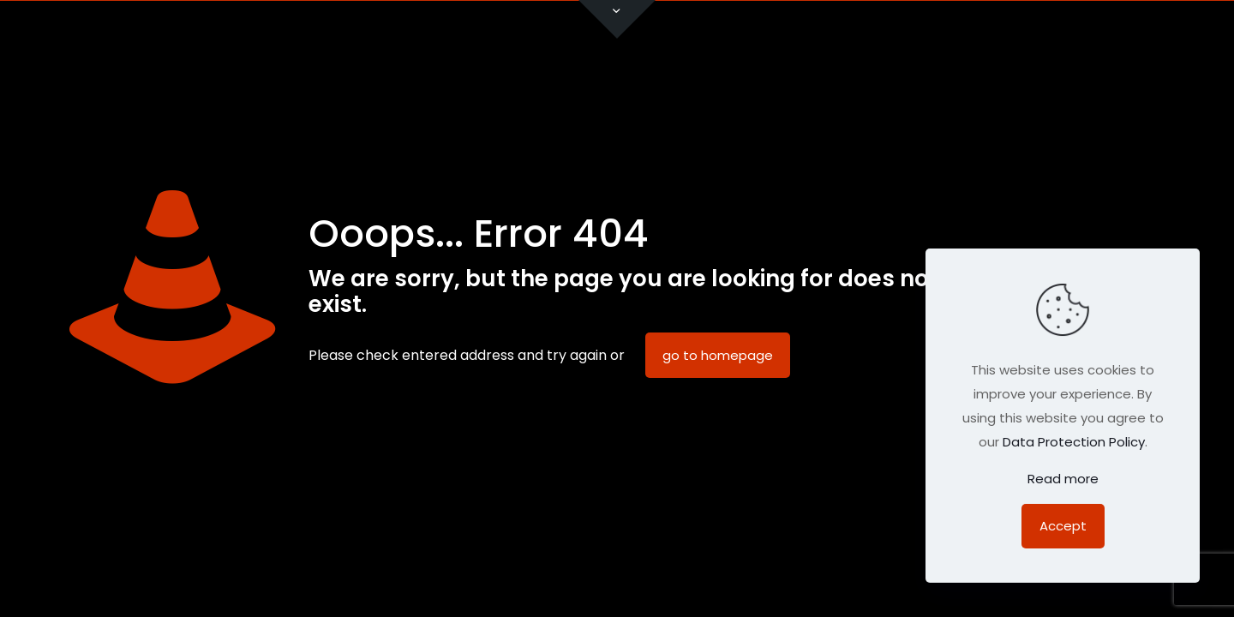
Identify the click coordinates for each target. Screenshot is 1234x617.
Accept (1063, 526)
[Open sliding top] (617, 19)
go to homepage (717, 355)
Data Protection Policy (1074, 442)
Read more (1063, 479)
